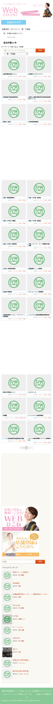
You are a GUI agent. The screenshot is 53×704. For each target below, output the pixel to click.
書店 (20, 586)
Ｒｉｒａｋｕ (18, 627)
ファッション (22, 663)
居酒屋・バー (22, 619)
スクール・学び (16, 76)
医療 (20, 597)
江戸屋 (15, 616)
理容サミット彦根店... (21, 572)
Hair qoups (16, 605)
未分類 (23, 417)
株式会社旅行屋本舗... (21, 671)
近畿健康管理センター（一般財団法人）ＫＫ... (30, 594)
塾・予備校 (22, 76)
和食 (20, 652)
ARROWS (16, 638)
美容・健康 (21, 630)
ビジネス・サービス (23, 674)
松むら (15, 649)
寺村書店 (16, 583)
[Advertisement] (26, 153)
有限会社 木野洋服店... (21, 660)
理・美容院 (21, 575)
